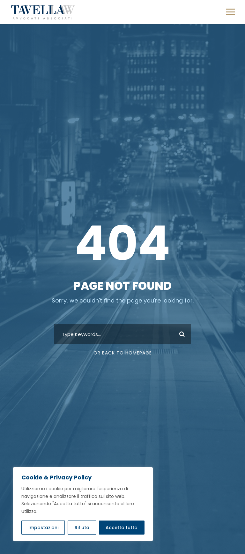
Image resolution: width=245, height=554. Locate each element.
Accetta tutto (121, 527)
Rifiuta (82, 527)
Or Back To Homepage (122, 353)
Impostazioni (43, 527)
